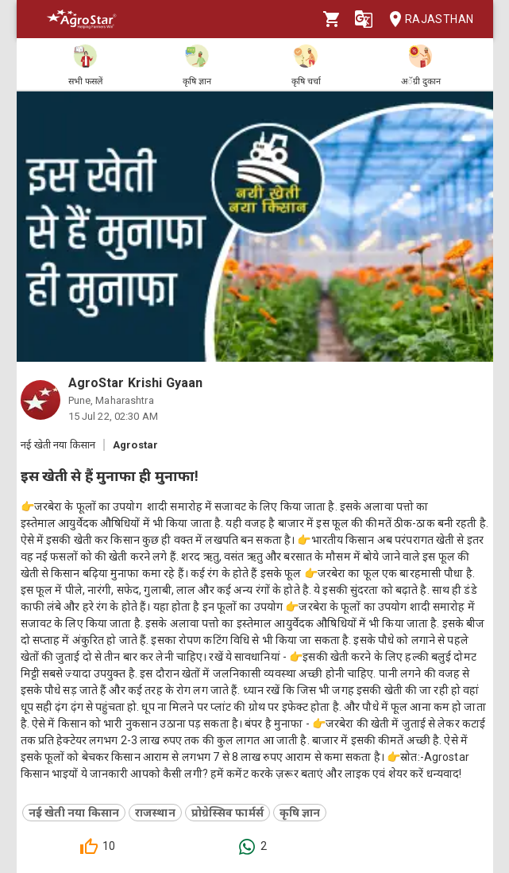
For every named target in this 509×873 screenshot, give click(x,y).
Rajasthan (427, 19)
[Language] (364, 19)
